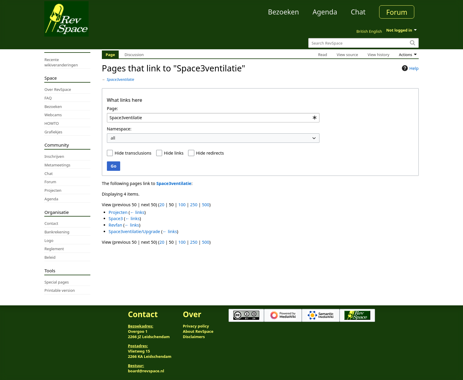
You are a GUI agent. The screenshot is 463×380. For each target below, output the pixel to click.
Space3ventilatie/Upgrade (134, 231)
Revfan (115, 225)
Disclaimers (194, 336)
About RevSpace (198, 331)
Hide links (173, 153)
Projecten (118, 212)
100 (182, 204)
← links (137, 212)
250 (194, 204)
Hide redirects (210, 153)
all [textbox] (113, 138)
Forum (396, 12)
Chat (358, 12)
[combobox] (213, 118)
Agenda (325, 12)
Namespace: (119, 129)
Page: (112, 108)
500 (205, 204)
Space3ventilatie (120, 79)
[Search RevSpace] (363, 43)
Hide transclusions (133, 153)
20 (161, 204)
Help (409, 68)
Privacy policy (196, 326)
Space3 (116, 218)
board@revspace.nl (146, 371)
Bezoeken (283, 12)
